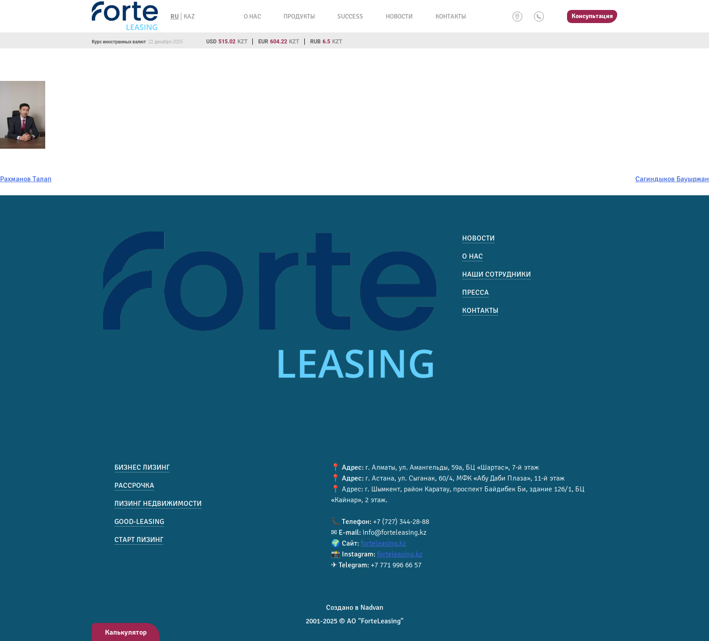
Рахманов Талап (26, 179)
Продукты (299, 16)
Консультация (592, 16)
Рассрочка (134, 485)
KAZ (189, 16)
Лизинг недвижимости (158, 503)
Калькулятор (126, 632)
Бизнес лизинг (142, 467)
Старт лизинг (138, 539)
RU (174, 16)
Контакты (450, 16)
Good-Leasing (139, 521)
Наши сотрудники (496, 274)
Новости (399, 16)
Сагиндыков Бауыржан (672, 179)
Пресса (475, 292)
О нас (252, 16)
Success (350, 16)
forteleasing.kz (383, 543)
